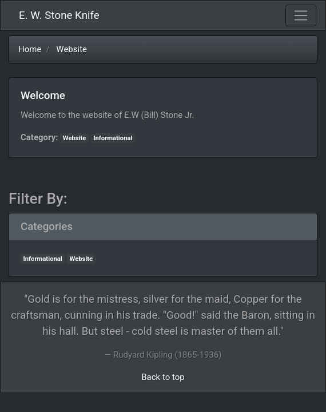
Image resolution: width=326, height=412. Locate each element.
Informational (112, 138)
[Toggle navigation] (300, 15)
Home (29, 49)
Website (71, 49)
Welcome (43, 95)
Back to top (162, 377)
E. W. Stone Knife (59, 15)
